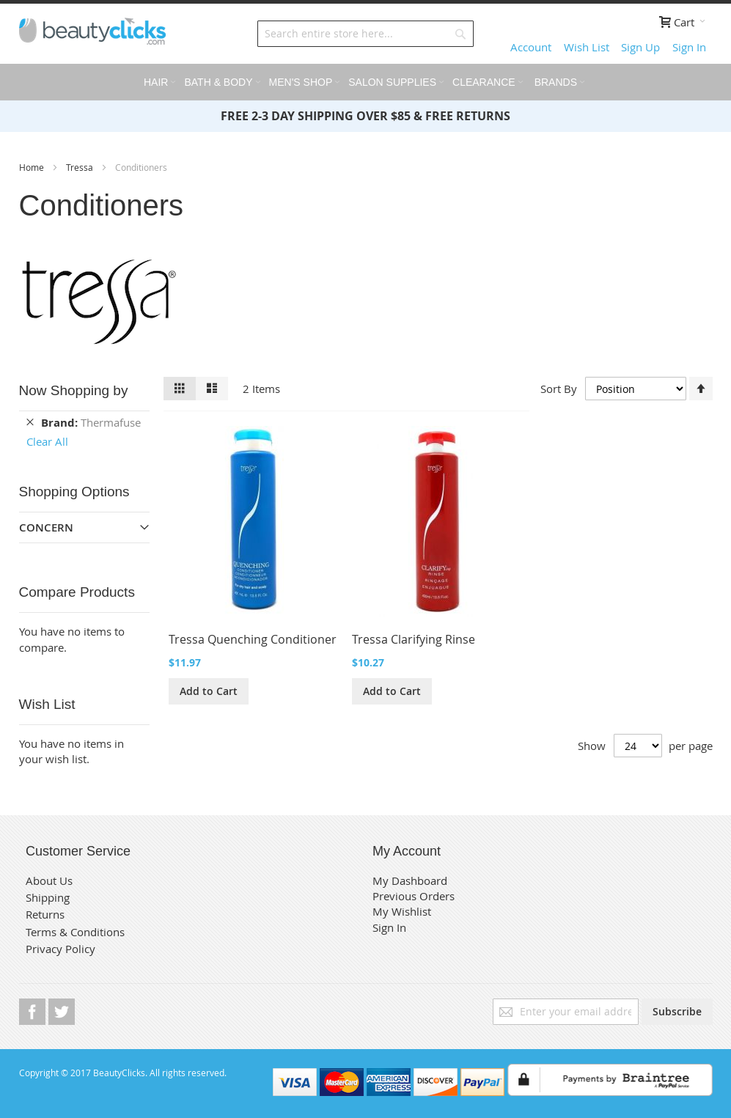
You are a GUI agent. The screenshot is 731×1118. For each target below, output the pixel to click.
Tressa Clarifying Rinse (413, 639)
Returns (45, 914)
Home (32, 167)
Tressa (80, 167)
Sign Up (640, 47)
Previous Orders (413, 896)
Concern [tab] (46, 527)
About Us (49, 880)
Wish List (586, 47)
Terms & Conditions (75, 931)
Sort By (558, 387)
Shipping (48, 897)
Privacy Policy (60, 948)
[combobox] (365, 34)
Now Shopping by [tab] (73, 390)
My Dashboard (409, 880)
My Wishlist (401, 911)
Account (530, 47)
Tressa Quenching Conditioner (253, 639)
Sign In (689, 47)
